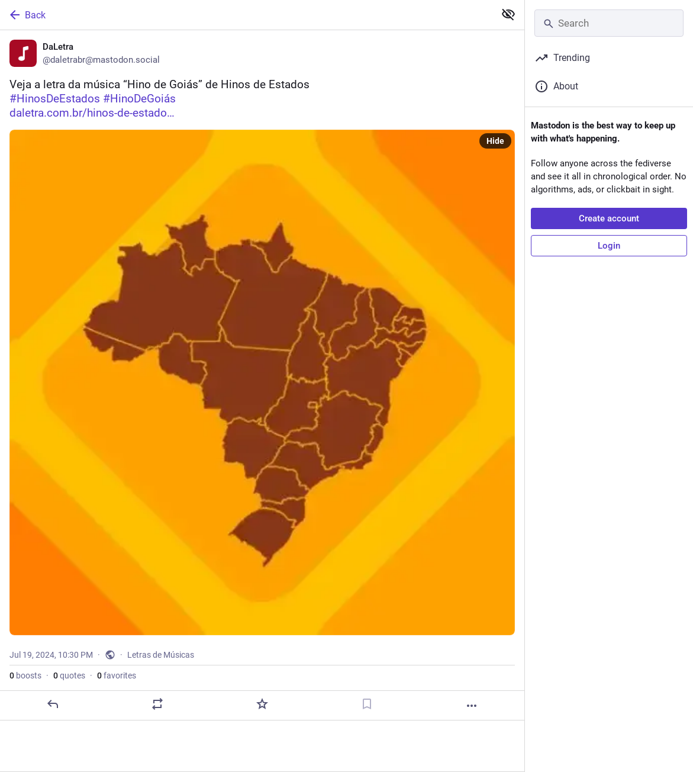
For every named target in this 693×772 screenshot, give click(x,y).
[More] (472, 706)
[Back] (246, 15)
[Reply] (53, 704)
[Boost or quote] (157, 704)
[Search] (609, 23)
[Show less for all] (508, 14)
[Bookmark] (367, 704)
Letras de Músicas (160, 655)
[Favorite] (262, 704)
